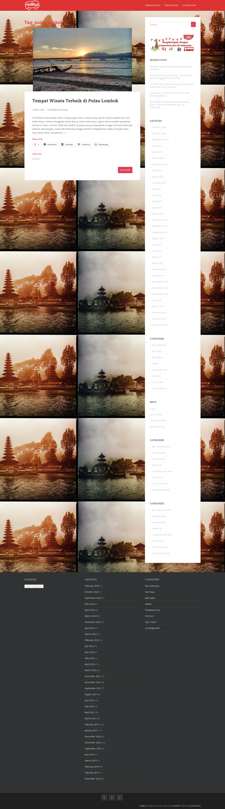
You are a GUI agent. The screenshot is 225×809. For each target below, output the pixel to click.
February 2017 (159, 318)
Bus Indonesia (159, 345)
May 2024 (157, 145)
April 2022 (157, 207)
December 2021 (160, 219)
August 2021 (158, 238)
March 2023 (158, 176)
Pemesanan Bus (152, 5)
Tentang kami (171, 5)
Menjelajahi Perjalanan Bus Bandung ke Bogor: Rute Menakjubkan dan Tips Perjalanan (170, 104)
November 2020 (160, 287)
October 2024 (159, 133)
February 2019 (159, 312)
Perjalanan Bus (159, 369)
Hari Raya (157, 351)
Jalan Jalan (157, 357)
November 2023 (160, 164)
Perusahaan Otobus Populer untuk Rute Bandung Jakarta (169, 94)
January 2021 (158, 275)
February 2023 (159, 182)
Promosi (156, 375)
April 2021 (157, 257)
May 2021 (157, 250)
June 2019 (157, 300)
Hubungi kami (189, 5)
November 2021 (160, 226)
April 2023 (157, 170)
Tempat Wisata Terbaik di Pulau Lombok (75, 101)
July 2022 (156, 189)
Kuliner (155, 363)
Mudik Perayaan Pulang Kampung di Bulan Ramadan (171, 68)
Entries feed (156, 414)
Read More (125, 170)
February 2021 (159, 269)
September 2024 (160, 139)
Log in (153, 408)
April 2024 (157, 151)
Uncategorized (159, 388)
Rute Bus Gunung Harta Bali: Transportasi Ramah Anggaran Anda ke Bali (170, 77)
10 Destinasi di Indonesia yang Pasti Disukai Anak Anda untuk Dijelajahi (172, 85)
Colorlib (175, 806)
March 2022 (158, 213)
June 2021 (157, 244)
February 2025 (159, 127)
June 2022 (157, 195)
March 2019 (158, 306)
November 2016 (160, 324)
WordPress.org (157, 426)
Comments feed (158, 420)
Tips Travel (157, 382)
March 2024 (158, 158)
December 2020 (160, 281)
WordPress (196, 806)
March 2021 (158, 263)
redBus (143, 806)
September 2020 (160, 294)
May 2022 (157, 201)
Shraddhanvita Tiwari (58, 109)
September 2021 (160, 232)
